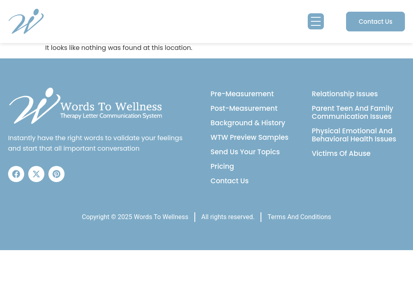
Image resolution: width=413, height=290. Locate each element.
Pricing (222, 166)
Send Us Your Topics (245, 152)
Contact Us (230, 181)
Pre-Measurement (242, 94)
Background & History (248, 123)
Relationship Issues (345, 94)
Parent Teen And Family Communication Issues (352, 112)
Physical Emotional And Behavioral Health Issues (354, 135)
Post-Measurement (244, 108)
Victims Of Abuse (341, 153)
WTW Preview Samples (249, 137)
